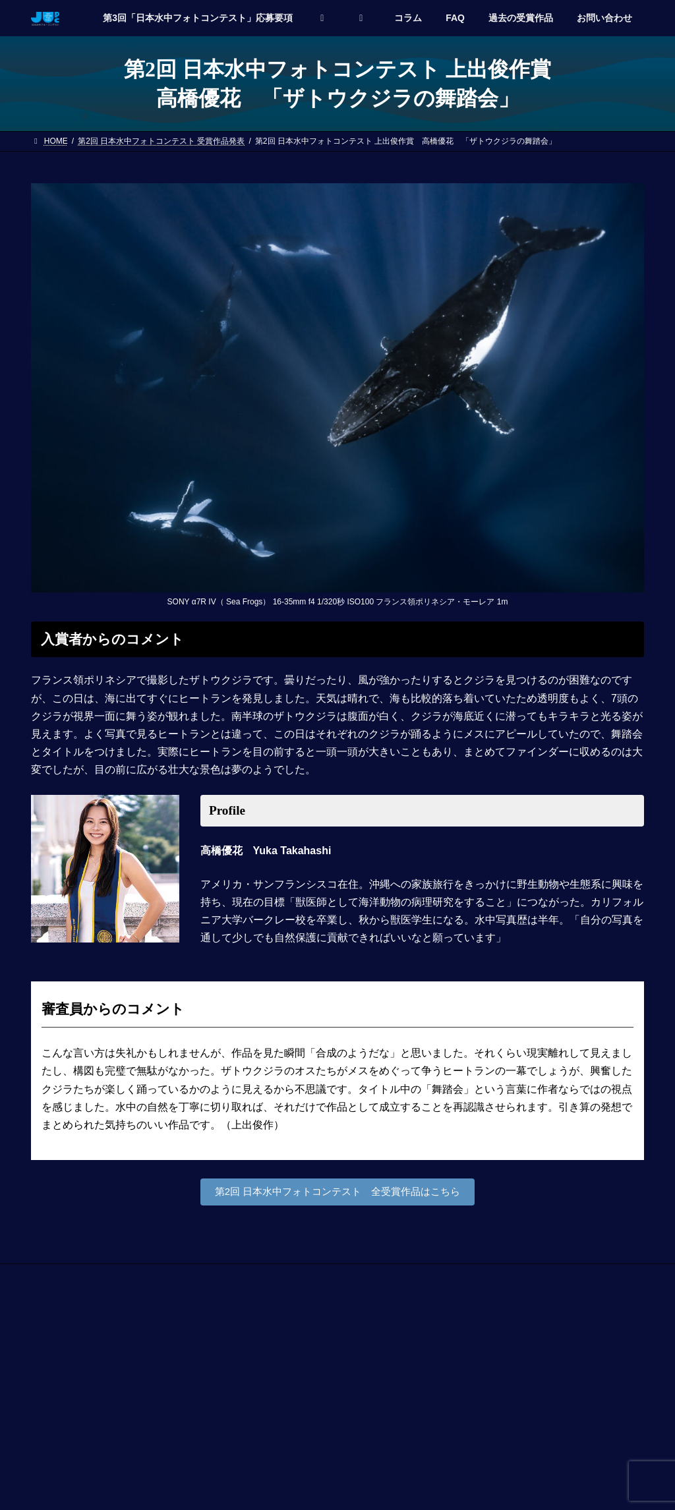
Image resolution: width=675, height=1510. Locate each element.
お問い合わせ (67, 1278)
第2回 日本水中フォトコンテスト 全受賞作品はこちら (337, 1192)
